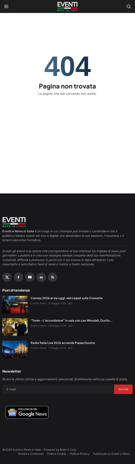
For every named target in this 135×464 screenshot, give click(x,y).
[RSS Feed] (52, 277)
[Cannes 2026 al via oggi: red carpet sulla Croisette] (15, 305)
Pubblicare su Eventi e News (111, 453)
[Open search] (128, 6)
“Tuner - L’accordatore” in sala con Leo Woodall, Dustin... (72, 320)
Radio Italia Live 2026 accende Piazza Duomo (63, 343)
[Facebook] (18, 277)
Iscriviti (123, 389)
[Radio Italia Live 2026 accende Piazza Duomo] (15, 349)
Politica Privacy (79, 453)
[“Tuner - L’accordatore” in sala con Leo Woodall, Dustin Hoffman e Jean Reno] (15, 327)
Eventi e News (38, 303)
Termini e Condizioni (30, 453)
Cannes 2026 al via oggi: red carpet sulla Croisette (67, 298)
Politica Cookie (56, 453)
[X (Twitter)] (7, 277)
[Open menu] (6, 6)
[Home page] (67, 6)
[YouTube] (30, 277)
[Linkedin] (41, 277)
